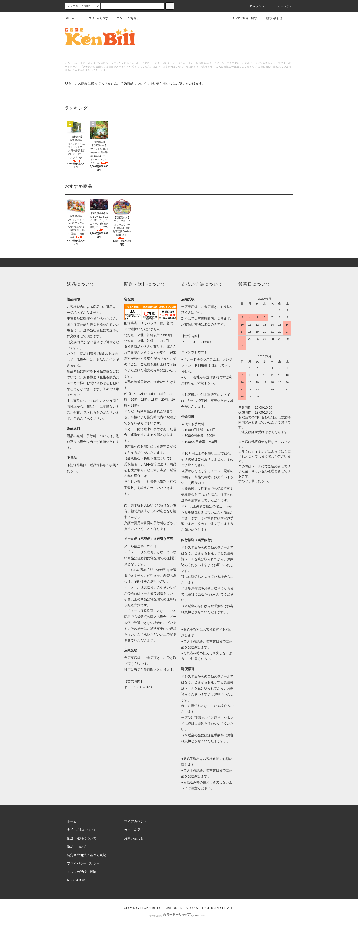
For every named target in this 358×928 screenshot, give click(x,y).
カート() (281, 6)
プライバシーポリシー (83, 863)
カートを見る (134, 830)
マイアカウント (135, 821)
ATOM (80, 880)
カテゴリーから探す (92, 18)
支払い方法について (81, 830)
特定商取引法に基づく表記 (86, 855)
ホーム (70, 18)
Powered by (178, 915)
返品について (77, 846)
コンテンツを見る (125, 18)
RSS (70, 880)
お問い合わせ (271, 18)
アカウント (254, 6)
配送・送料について (81, 838)
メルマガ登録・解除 (241, 18)
